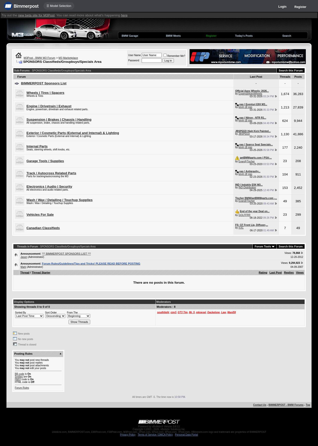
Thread (25, 272)
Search (286, 35)
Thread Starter (41, 272)
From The (72, 312)
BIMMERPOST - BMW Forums (286, 405)
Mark (23, 267)
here (124, 15)
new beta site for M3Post (36, 15)
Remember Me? (174, 56)
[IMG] (18, 379)
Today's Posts (244, 35)
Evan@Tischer (246, 161)
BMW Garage (130, 35)
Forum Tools (263, 246)
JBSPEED (244, 134)
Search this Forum (291, 70)
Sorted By (20, 312)
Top (308, 405)
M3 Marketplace (68, 57)
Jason (24, 257)
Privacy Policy (127, 434)
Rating (263, 272)
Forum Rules (22, 387)
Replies (289, 272)
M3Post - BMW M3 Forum (39, 57)
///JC (241, 227)
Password (133, 60)
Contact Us (259, 405)
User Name (134, 55)
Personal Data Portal (186, 434)
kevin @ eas (245, 107)
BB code (19, 374)
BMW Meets (173, 35)
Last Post (276, 272)
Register (300, 7)
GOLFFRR (244, 215)
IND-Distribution (247, 187)
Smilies (19, 376)
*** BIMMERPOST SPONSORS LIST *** (66, 253)
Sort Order (51, 312)
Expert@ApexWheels (250, 93)
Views (300, 272)
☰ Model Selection (58, 6)
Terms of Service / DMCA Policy (155, 434)
